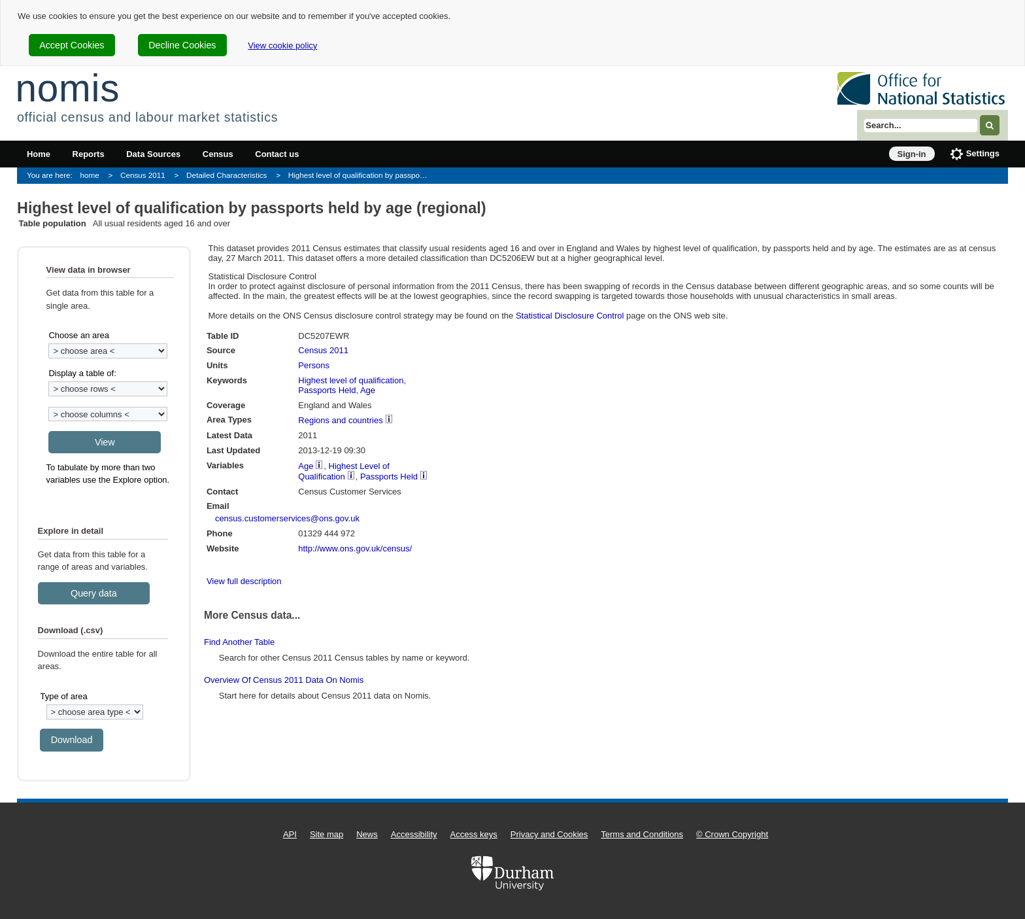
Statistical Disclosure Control (570, 316)
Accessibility (414, 834)
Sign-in (912, 154)
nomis (67, 88)
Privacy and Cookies (549, 834)
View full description (244, 581)
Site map (326, 834)
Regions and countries (340, 420)
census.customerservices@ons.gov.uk (287, 518)
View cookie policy (282, 45)
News (367, 834)
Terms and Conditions (642, 834)
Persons (313, 365)
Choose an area (78, 335)
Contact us (277, 154)
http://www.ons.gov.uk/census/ (355, 548)
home (89, 175)
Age (367, 390)
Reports (89, 154)
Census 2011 (142, 175)
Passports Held (327, 390)
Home (38, 154)
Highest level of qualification (350, 380)
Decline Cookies (182, 45)
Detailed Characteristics (226, 175)
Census (218, 154)
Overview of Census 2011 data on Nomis (283, 680)
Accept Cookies (71, 45)
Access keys (473, 834)
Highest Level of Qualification (344, 471)
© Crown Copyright (732, 834)
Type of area (63, 696)
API (290, 834)
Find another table (239, 642)
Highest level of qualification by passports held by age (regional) (362, 175)
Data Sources (153, 154)
